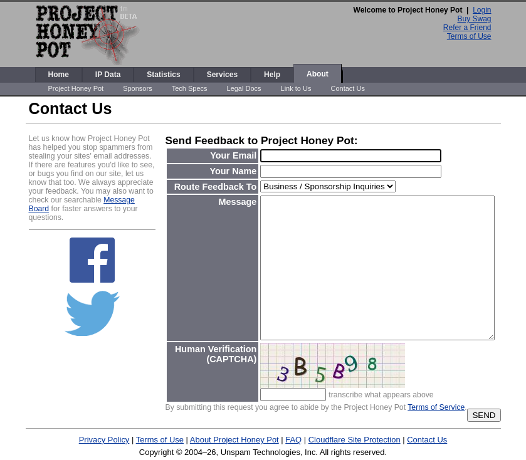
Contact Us (347, 88)
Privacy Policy (104, 439)
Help (272, 74)
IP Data (107, 74)
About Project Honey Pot (234, 439)
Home (58, 74)
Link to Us (296, 88)
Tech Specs (190, 88)
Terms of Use (469, 36)
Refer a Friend (467, 27)
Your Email (233, 155)
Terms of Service (436, 407)
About (318, 74)
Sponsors (137, 88)
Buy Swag (474, 18)
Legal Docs (244, 88)
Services (222, 74)
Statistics (163, 74)
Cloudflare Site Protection (354, 439)
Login (482, 10)
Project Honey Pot (76, 88)
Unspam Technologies (260, 452)
